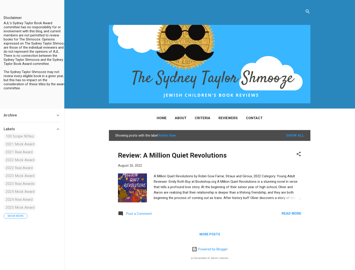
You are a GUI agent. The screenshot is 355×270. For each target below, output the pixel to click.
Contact (254, 118)
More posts (209, 234)
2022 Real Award (19, 168)
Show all (295, 135)
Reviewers (228, 118)
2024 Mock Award (20, 191)
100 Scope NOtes (20, 136)
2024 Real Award (19, 199)
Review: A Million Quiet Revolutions (172, 155)
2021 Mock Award (20, 144)
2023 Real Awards (20, 184)
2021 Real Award (19, 152)
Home (162, 118)
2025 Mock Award (20, 207)
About (181, 118)
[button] (298, 154)
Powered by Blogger (210, 249)
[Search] (307, 12)
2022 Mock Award (20, 160)
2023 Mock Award (20, 176)
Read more (291, 213)
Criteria (202, 118)
